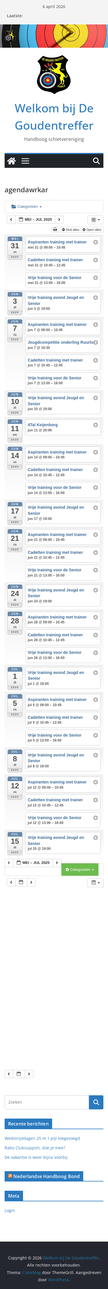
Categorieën (27, 206)
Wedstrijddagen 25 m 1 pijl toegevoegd (42, 1138)
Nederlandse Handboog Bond (46, 1176)
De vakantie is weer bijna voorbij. (37, 1157)
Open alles (92, 229)
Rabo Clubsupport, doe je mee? (35, 1147)
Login (10, 1210)
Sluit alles (71, 229)
